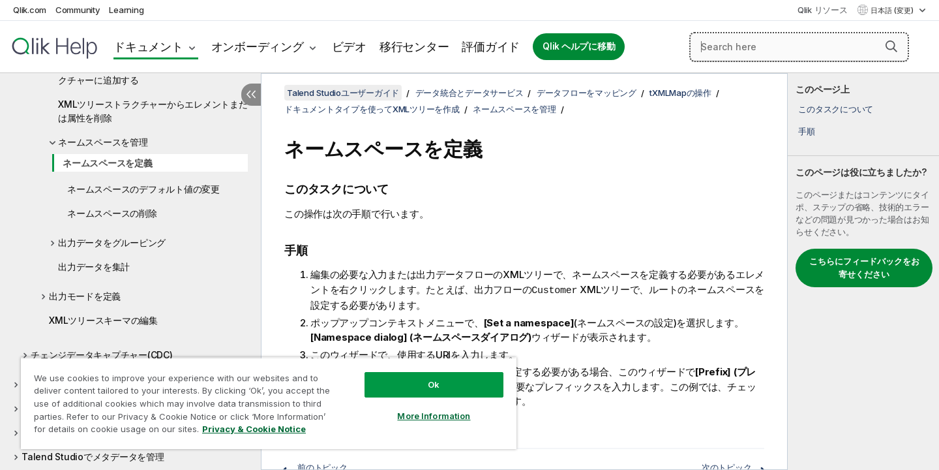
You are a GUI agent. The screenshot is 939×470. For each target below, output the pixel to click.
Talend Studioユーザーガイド (343, 92)
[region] (268, 403)
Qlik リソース (822, 10)
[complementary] (863, 271)
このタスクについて (835, 109)
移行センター (414, 47)
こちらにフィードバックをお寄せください (864, 267)
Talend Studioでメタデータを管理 (93, 456)
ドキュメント (148, 47)
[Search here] (799, 47)
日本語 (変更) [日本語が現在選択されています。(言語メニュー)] (893, 10)
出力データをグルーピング (112, 242)
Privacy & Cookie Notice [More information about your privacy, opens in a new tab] (254, 429)
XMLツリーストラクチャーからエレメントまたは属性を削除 (153, 111)
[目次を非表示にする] (251, 95)
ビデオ (349, 47)
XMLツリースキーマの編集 (103, 320)
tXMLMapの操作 (680, 92)
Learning (126, 10)
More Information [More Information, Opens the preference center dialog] (433, 416)
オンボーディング (257, 47)
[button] (891, 46)
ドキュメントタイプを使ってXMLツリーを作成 (372, 109)
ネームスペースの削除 (112, 213)
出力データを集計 (94, 266)
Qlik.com (29, 10)
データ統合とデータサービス (469, 92)
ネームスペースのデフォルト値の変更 (143, 189)
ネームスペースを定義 (108, 162)
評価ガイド (491, 47)
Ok (434, 384)
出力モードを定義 (85, 296)
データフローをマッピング (586, 92)
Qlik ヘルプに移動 (579, 46)
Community (77, 10)
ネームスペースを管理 (103, 142)
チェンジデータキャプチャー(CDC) (102, 354)
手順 (806, 131)
